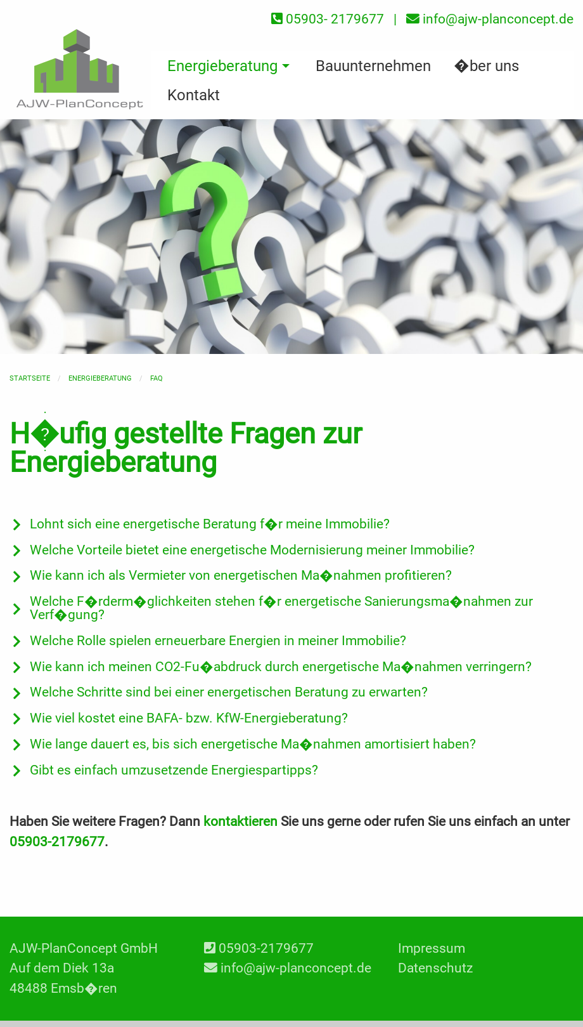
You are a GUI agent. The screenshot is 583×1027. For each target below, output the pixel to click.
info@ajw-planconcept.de (296, 968)
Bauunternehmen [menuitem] (373, 66)
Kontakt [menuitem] (193, 95)
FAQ (156, 378)
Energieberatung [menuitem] (222, 66)
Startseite (30, 378)
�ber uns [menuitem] (486, 66)
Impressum (431, 948)
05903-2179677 (57, 841)
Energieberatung (100, 378)
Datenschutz (435, 968)
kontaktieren (240, 821)
